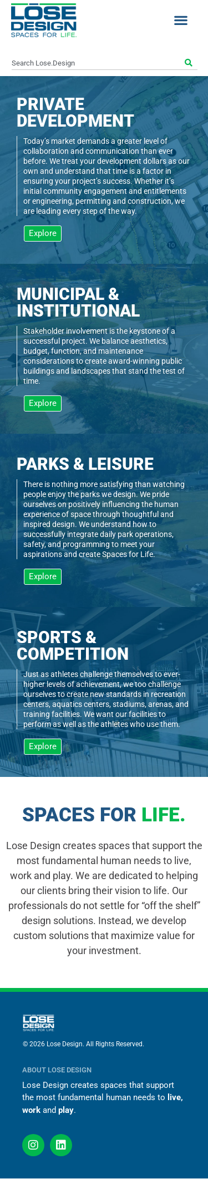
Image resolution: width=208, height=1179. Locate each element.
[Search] (189, 63)
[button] (180, 20)
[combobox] (97, 63)
